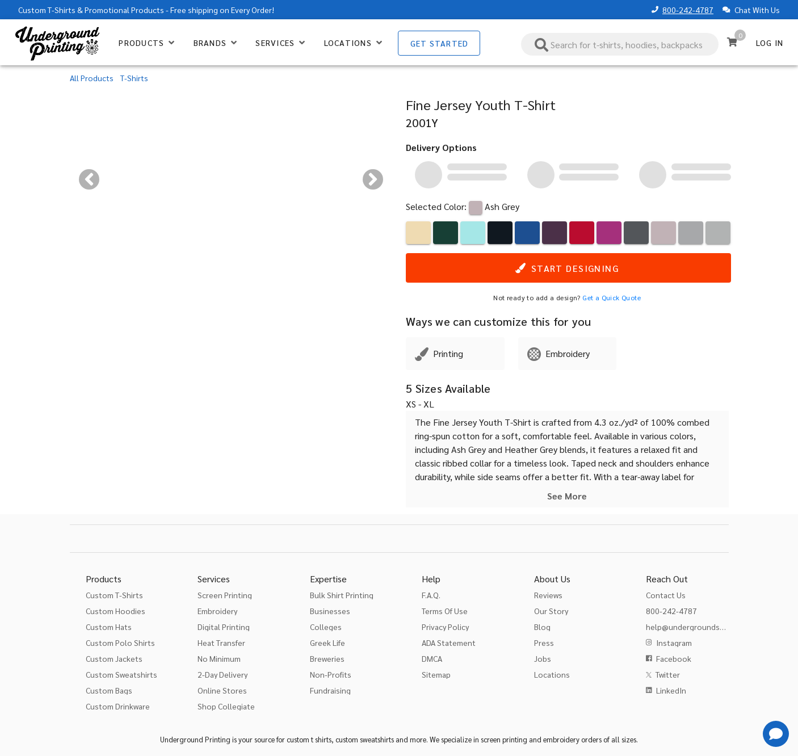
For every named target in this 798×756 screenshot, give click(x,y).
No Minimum (219, 658)
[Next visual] (373, 179)
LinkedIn (671, 690)
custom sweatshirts (364, 739)
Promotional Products (124, 10)
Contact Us (666, 595)
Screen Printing (225, 595)
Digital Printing (224, 626)
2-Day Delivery (222, 674)
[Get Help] (776, 734)
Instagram (674, 642)
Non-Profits (330, 674)
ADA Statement (449, 642)
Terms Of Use (445, 611)
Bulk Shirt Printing (341, 595)
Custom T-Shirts (46, 10)
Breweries (327, 658)
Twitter (668, 674)
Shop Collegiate (226, 706)
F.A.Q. (431, 595)
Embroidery (217, 611)
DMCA (432, 658)
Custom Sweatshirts (121, 674)
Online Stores (222, 690)
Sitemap (436, 674)
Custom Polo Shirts (120, 642)
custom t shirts (309, 739)
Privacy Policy (445, 626)
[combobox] (620, 44)
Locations (552, 674)
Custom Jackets (114, 658)
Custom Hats (109, 626)
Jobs (542, 658)
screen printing (504, 739)
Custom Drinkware (118, 706)
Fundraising (330, 690)
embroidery (561, 739)
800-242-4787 (687, 10)
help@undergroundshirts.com (699, 626)
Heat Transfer (221, 642)
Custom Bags (109, 690)
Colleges (326, 626)
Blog (542, 626)
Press (544, 642)
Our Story (551, 611)
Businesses (330, 611)
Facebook (673, 658)
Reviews (548, 595)
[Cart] (732, 42)
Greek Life (327, 642)
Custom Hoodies (115, 611)
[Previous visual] (89, 179)
